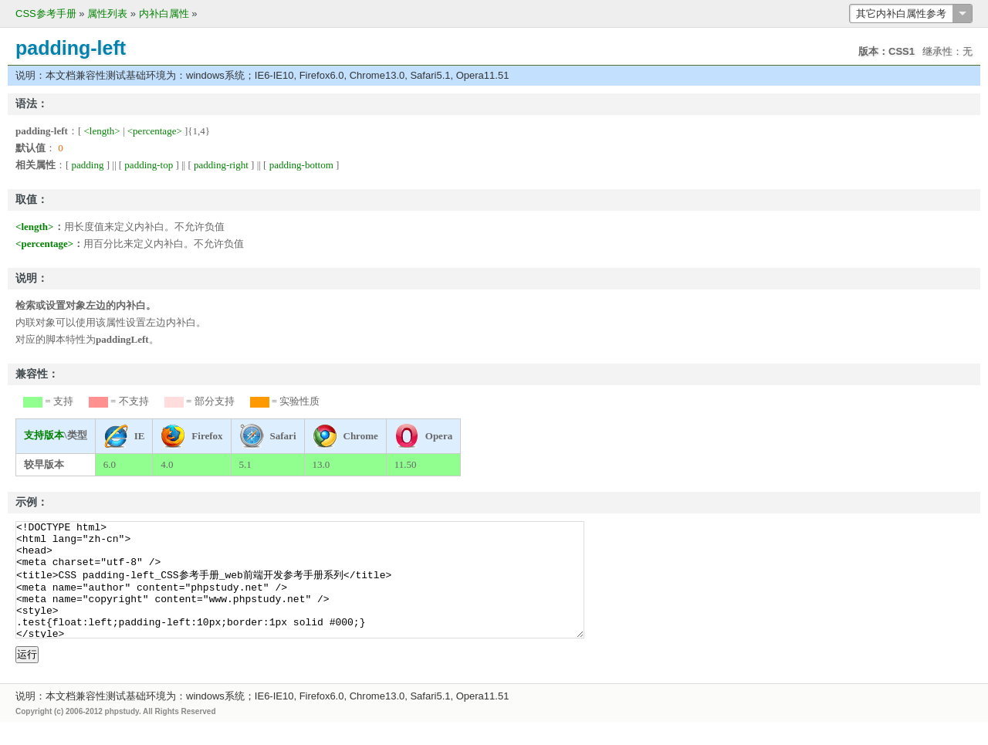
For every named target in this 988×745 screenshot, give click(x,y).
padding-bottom (301, 165)
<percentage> (154, 131)
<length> (102, 131)
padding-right (221, 165)
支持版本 (44, 435)
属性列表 (107, 13)
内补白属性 (164, 13)
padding (88, 165)
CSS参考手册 (45, 13)
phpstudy (122, 734)
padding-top (148, 165)
